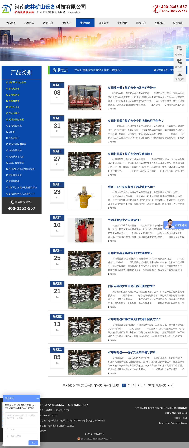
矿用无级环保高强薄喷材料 (20, 193)
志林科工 (29, 22)
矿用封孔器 (13, 88)
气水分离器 (13, 113)
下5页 (151, 385)
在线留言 (160, 22)
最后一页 (161, 385)
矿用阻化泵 (13, 107)
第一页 (107, 385)
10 (143, 385)
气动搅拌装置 (14, 175)
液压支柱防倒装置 (16, 144)
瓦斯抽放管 (13, 101)
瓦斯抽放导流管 (15, 156)
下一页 (98, 385)
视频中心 (141, 22)
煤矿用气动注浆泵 (16, 82)
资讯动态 (85, 22)
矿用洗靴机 (13, 181)
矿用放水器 (13, 94)
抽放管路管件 (14, 150)
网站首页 (11, 22)
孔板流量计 (13, 138)
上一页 (88, 385)
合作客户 (67, 22)
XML (185, 418)
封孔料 (10, 132)
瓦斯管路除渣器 (15, 119)
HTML (177, 418)
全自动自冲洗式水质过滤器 (20, 169)
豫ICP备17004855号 (94, 434)
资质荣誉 (104, 22)
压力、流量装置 (15, 162)
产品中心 (48, 22)
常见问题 (122, 22)
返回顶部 (179, 79)
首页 (172, 70)
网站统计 (41, 430)
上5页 (116, 385)
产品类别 (21, 72)
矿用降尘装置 (14, 125)
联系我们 (178, 22)
